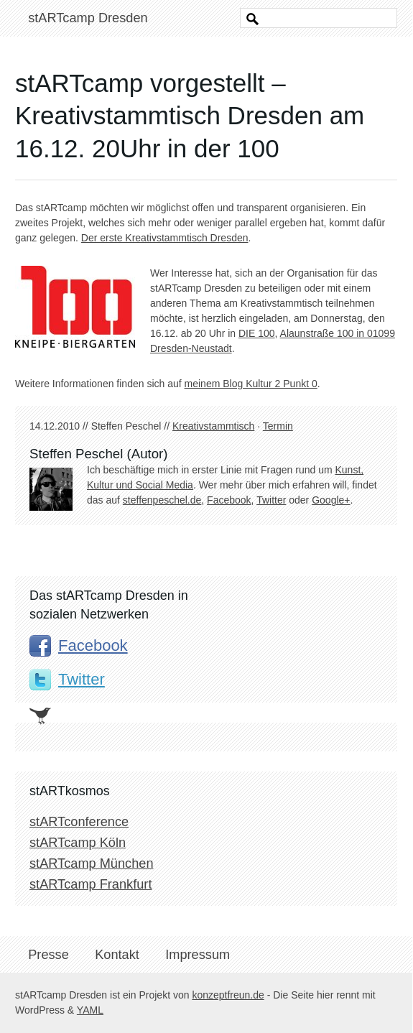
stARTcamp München (91, 863)
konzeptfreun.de (228, 995)
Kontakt (117, 955)
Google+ (331, 500)
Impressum (197, 955)
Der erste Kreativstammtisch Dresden (165, 238)
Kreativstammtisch (213, 426)
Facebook (229, 500)
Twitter (271, 500)
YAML (90, 1010)
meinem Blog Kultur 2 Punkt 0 (251, 383)
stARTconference (79, 822)
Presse (48, 955)
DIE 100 (256, 333)
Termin (278, 426)
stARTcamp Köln (77, 842)
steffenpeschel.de (162, 500)
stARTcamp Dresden (87, 18)
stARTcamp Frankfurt (90, 884)
